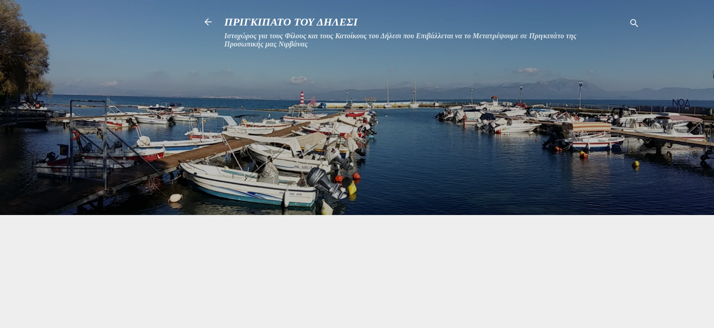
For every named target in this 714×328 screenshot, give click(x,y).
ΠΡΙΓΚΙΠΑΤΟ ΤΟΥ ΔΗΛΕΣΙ (291, 22)
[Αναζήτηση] (634, 25)
